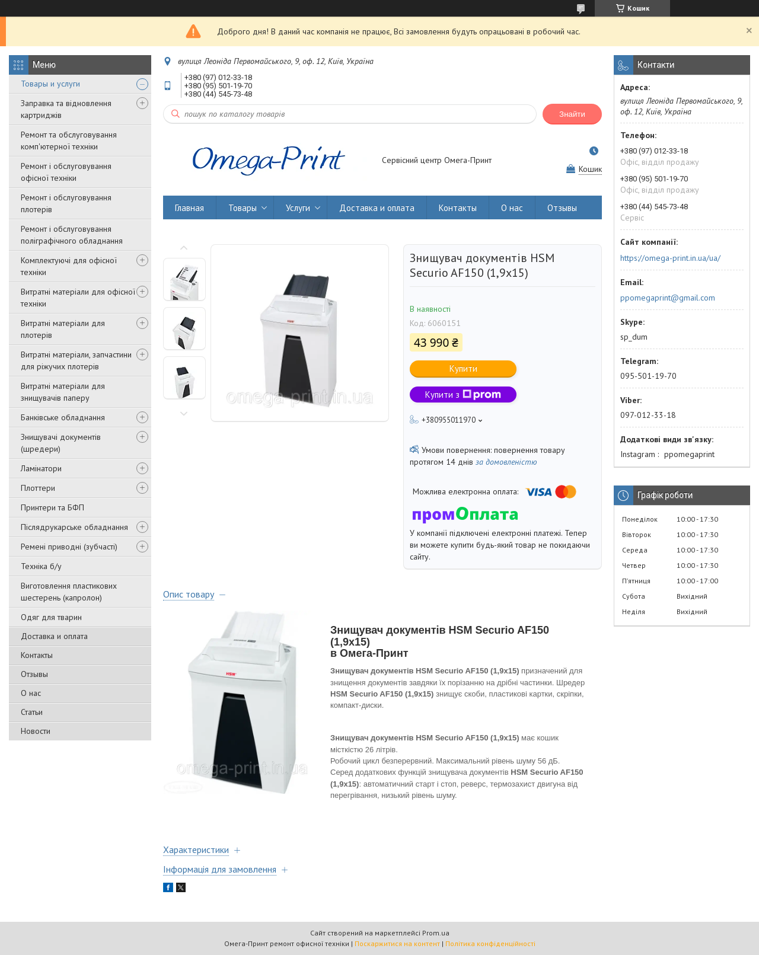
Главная (189, 207)
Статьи (32, 712)
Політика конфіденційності (490, 943)
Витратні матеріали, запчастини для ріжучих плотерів (76, 360)
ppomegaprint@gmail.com (667, 297)
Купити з (463, 394)
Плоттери (38, 488)
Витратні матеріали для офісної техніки (78, 297)
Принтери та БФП (52, 507)
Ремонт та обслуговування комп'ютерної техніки (69, 140)
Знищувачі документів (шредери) (61, 443)
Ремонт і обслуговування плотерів (66, 203)
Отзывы (34, 674)
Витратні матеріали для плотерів (63, 329)
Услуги (298, 207)
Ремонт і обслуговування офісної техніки (66, 172)
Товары (242, 207)
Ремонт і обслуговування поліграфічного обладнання (72, 234)
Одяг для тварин (51, 617)
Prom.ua (435, 932)
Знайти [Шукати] (572, 114)
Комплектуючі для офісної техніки (69, 266)
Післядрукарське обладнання (74, 527)
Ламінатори (41, 468)
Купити (463, 368)
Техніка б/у (41, 566)
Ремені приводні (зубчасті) (69, 546)
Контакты (37, 655)
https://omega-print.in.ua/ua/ (670, 258)
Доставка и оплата (54, 636)
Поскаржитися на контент (397, 943)
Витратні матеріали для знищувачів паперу (63, 392)
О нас (31, 693)
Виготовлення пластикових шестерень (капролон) (69, 591)
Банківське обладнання (63, 417)
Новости (35, 731)
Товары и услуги (50, 83)
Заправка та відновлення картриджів (66, 109)
